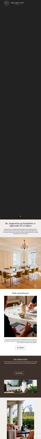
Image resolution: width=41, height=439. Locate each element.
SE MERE (20, 348)
